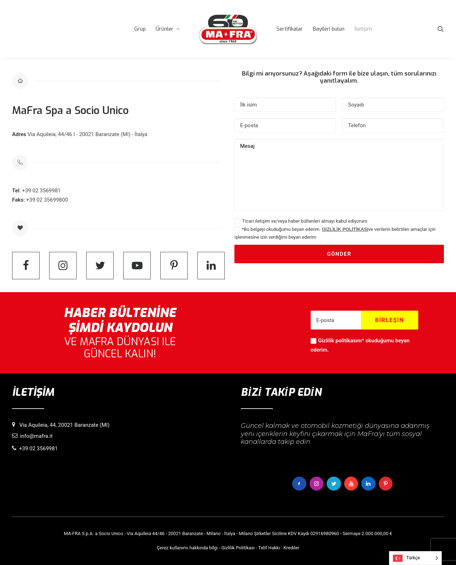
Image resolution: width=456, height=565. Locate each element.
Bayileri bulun (328, 28)
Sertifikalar (289, 28)
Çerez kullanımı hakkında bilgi (187, 547)
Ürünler (168, 28)
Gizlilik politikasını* (341, 340)
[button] (440, 29)
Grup (140, 28)
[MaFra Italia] (228, 29)
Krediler (291, 547)
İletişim (363, 28)
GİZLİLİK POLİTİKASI (345, 229)
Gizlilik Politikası (238, 547)
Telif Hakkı (269, 547)
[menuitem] (140, 29)
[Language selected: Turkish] (415, 558)
